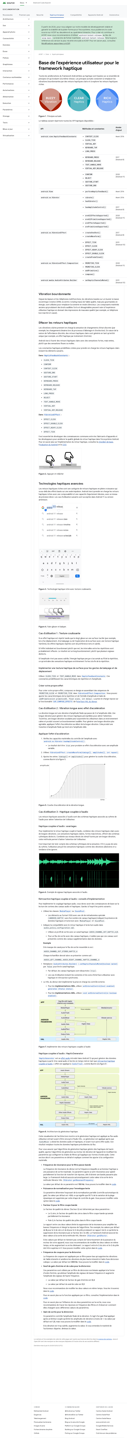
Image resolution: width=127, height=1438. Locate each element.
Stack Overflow (101, 1429)
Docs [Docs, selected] (22, 3)
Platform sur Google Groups (75, 1426)
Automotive (114, 15)
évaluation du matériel (48, 445)
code (114, 1184)
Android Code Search (42, 3)
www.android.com (103, 1422)
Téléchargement (40, 1418)
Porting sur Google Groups (74, 1433)
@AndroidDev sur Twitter (74, 1415)
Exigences (37, 1415)
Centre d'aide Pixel (103, 1415)
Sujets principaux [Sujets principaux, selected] (57, 15)
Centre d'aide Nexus (103, 1418)
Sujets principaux (58, 54)
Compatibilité (76, 15)
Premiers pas (24, 15)
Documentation (11, 9)
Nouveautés (8, 15)
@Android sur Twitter (72, 1411)
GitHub (36, 1433)
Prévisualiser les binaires (42, 1422)
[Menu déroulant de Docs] (27, 3)
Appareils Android (95, 15)
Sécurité (39, 15)
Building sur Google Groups (75, 1429)
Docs (47, 54)
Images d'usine (39, 1426)
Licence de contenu (105, 1339)
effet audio (65, 1058)
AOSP (41, 54)
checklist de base (106, 442)
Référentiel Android (41, 1411)
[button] (13, 19)
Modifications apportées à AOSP (55, 43)
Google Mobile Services (104, 1426)
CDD (64, 445)
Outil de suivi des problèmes (106, 1433)
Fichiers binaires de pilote (43, 1429)
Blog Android (70, 1418)
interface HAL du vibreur (87, 702)
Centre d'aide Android (104, 1411)
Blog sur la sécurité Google (75, 1422)
